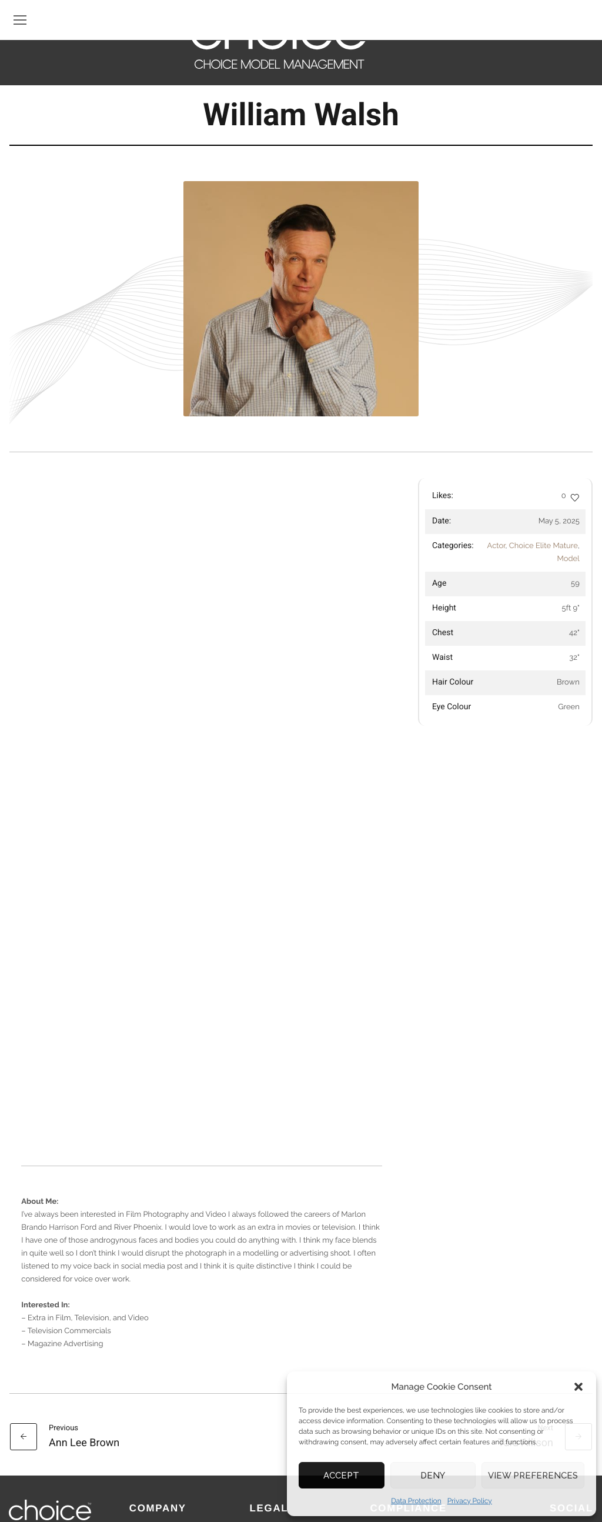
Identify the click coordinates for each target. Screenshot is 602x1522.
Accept (341, 1475)
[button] (578, 1387)
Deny (432, 1475)
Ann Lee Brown (84, 1332)
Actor (496, 546)
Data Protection (416, 1501)
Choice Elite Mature (543, 546)
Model (568, 559)
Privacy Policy (469, 1501)
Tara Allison (525, 1332)
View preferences (533, 1475)
